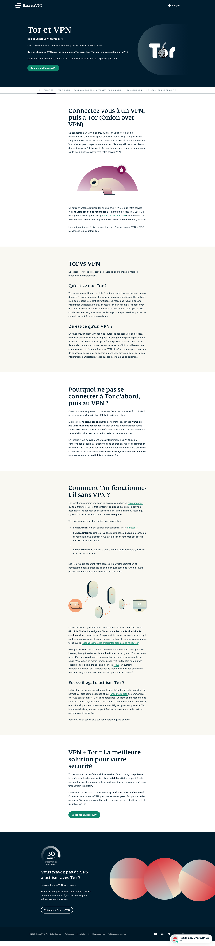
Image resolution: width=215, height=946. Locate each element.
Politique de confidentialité (75, 939)
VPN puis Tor (46, 92)
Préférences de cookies (117, 939)
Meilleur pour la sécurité (161, 92)
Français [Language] (171, 5)
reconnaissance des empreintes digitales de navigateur (110, 645)
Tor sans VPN (134, 92)
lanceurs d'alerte (119, 696)
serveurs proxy (135, 505)
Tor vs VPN (64, 92)
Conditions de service (96, 939)
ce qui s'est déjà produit (113, 217)
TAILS (116, 667)
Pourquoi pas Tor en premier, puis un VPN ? (98, 92)
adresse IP (132, 530)
